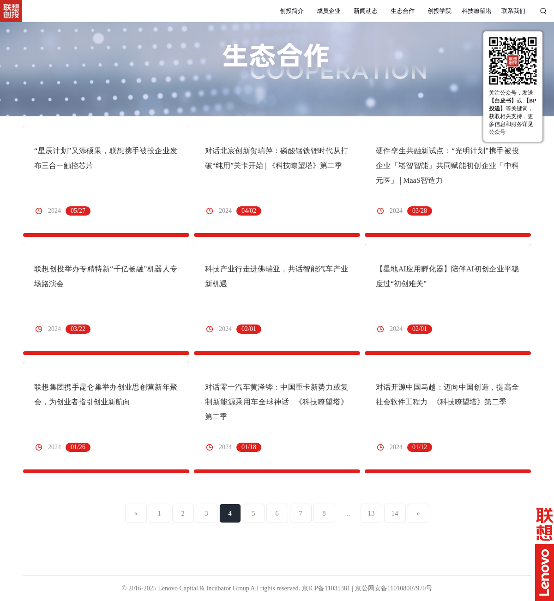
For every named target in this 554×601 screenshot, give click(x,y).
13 (371, 513)
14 (394, 513)
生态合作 (403, 11)
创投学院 (440, 11)
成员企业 (329, 11)
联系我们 (513, 11)
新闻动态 (366, 11)
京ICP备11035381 (326, 588)
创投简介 (292, 11)
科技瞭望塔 (477, 11)
